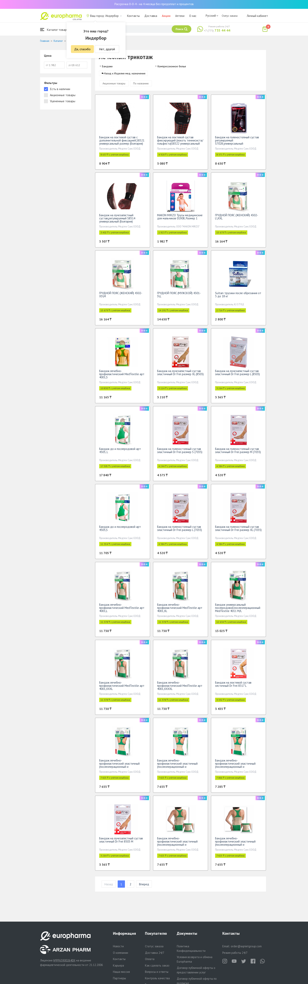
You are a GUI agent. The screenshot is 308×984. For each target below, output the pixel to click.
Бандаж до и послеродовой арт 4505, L (120, 452)
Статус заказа (229, 15)
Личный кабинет (257, 16)
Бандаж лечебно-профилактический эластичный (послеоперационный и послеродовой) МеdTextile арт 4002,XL (177, 846)
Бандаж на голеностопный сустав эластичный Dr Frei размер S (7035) (179, 452)
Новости (118, 946)
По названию (141, 85)
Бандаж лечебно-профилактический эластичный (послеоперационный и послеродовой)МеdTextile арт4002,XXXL (235, 846)
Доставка (150, 16)
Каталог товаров (55, 29)
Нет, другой (107, 49)
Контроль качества (157, 978)
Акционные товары (114, 85)
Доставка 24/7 (154, 953)
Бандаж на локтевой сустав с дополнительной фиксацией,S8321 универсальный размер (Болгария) (121, 142)
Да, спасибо (82, 49)
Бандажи (107, 66)
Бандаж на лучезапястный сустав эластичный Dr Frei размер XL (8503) (180, 374)
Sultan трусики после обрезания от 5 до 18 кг (238, 296)
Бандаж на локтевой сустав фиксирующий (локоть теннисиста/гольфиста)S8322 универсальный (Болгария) (180, 143)
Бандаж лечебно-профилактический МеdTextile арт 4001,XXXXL (179, 688)
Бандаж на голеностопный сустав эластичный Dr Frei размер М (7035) (238, 452)
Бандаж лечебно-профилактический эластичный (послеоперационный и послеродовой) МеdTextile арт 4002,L (119, 769)
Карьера (118, 965)
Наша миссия (121, 972)
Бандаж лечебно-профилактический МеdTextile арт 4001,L (121, 610)
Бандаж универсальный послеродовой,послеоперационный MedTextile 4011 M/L (237, 610)
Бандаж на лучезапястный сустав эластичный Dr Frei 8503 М (121, 841)
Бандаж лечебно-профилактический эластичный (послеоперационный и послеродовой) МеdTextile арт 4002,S (235, 769)
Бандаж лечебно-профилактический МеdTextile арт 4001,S (121, 376)
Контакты (133, 16)
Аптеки (179, 16)
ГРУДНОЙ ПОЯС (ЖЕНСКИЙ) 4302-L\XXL (236, 218)
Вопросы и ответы (156, 972)
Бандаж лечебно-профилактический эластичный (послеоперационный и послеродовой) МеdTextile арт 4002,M (177, 769)
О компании (120, 953)
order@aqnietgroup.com (246, 946)
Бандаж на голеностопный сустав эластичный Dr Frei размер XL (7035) (238, 530)
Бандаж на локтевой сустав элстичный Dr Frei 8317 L (233, 686)
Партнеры (119, 978)
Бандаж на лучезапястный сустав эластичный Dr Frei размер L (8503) (237, 374)
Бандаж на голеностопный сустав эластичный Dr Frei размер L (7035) (179, 530)
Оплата (149, 959)
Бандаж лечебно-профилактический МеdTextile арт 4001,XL (179, 610)
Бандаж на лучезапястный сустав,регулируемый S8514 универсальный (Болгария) (117, 220)
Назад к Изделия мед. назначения (124, 75)
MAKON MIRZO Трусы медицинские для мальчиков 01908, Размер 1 (180, 218)
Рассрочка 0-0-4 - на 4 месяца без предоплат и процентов (154, 4)
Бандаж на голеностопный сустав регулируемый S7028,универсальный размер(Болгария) (237, 143)
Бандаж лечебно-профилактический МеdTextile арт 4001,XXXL (121, 688)
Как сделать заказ (157, 965)
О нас (192, 16)
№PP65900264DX (64, 960)
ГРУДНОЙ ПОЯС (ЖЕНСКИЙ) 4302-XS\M (120, 296)
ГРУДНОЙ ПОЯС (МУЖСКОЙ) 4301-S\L (179, 296)
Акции (166, 16)
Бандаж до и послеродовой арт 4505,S (120, 530)
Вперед (144, 886)
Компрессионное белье (172, 66)
